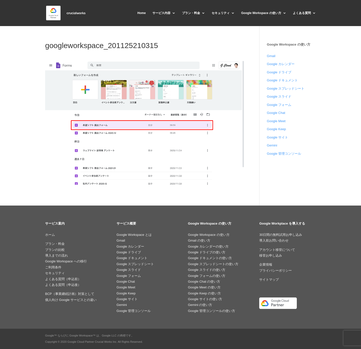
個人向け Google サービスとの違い (71, 300)
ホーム (50, 235)
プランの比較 (55, 250)
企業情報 (265, 264)
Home (141, 13)
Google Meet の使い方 (204, 287)
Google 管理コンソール (284, 153)
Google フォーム (279, 105)
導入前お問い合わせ (274, 240)
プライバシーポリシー (275, 270)
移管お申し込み (270, 255)
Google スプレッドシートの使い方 (213, 264)
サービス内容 (161, 13)
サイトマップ (269, 279)
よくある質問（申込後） (63, 285)
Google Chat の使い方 (204, 281)
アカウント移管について (277, 250)
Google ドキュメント (282, 80)
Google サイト (277, 137)
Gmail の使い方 (199, 240)
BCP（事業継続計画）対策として (69, 294)
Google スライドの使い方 (207, 270)
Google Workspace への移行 (66, 261)
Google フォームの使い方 (207, 276)
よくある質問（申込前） (63, 279)
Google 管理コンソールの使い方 (211, 311)
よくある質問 (302, 13)
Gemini (272, 145)
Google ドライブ (279, 72)
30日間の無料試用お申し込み (280, 235)
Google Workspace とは (134, 235)
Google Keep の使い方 (204, 293)
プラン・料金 (191, 13)
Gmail (271, 56)
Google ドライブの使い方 (207, 252)
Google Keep (276, 129)
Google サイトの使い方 (205, 299)
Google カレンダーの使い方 (208, 246)
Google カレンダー (281, 64)
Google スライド (279, 96)
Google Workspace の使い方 (261, 13)
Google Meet (276, 121)
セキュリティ (221, 13)
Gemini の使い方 (200, 305)
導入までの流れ (56, 255)
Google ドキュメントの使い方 (210, 258)
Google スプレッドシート (286, 88)
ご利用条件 (53, 267)
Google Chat (276, 113)
